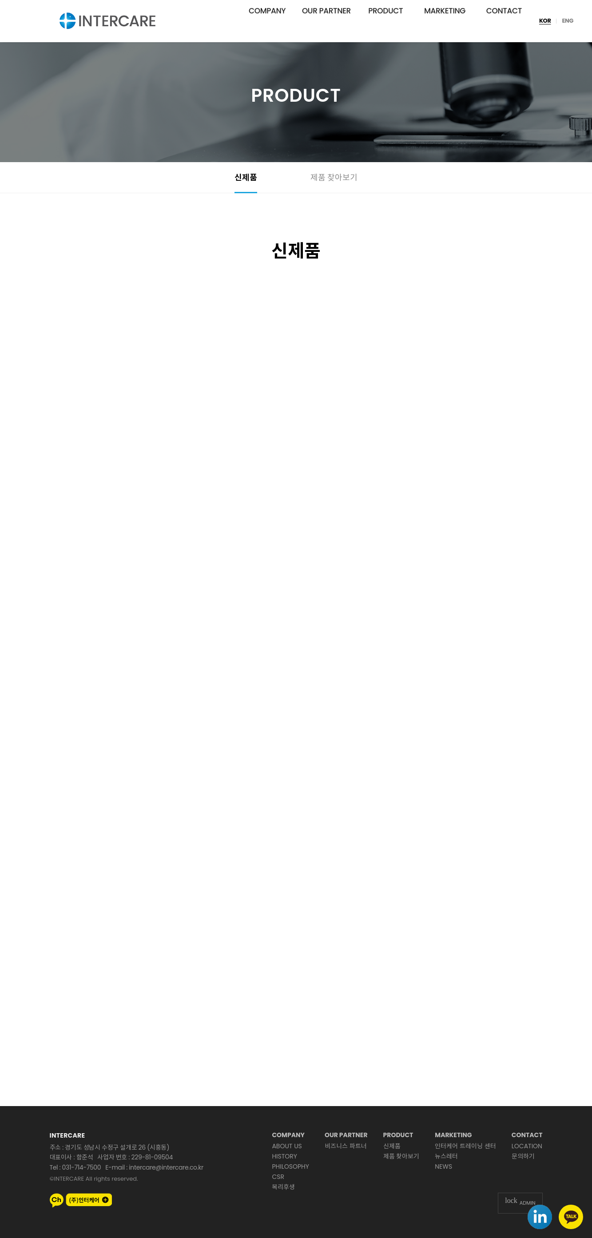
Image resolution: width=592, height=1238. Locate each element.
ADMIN (520, 1203)
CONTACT (504, 21)
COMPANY (267, 21)
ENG (567, 21)
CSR (278, 1176)
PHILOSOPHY (290, 1166)
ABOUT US (287, 1146)
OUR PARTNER (326, 21)
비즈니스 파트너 (346, 1146)
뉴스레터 (446, 1156)
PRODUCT (385, 21)
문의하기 (523, 1156)
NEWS (443, 1166)
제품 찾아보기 (334, 177)
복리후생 (283, 1186)
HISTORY (284, 1156)
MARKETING (444, 21)
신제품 (245, 177)
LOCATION (527, 1146)
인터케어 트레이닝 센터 (465, 1146)
